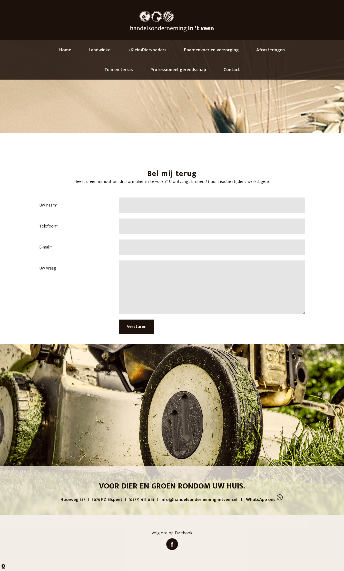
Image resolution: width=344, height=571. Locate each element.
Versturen (137, 326)
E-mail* (45, 247)
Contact (232, 69)
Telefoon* (48, 226)
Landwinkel (100, 50)
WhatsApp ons (265, 499)
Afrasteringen (270, 50)
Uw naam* (48, 205)
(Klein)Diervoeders (148, 50)
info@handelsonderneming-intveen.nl (198, 499)
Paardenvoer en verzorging (211, 50)
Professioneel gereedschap (178, 69)
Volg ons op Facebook (172, 542)
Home (65, 50)
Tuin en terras (118, 69)
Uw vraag (47, 268)
